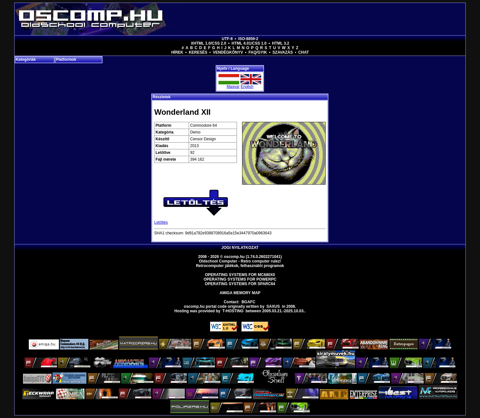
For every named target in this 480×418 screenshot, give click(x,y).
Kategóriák (26, 59)
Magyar (233, 86)
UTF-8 (227, 39)
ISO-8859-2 (248, 39)
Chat (303, 52)
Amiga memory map (239, 293)
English (246, 86)
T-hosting (232, 311)
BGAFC (248, 302)
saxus (273, 306)
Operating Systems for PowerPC (240, 279)
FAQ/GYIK (258, 52)
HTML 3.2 (280, 43)
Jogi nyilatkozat (240, 247)
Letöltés (161, 222)
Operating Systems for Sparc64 (240, 284)
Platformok (66, 59)
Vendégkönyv (228, 52)
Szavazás (283, 52)
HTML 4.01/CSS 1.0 (249, 43)
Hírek (177, 52)
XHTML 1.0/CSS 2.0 (208, 43)
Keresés (198, 52)
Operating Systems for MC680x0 (240, 275)
